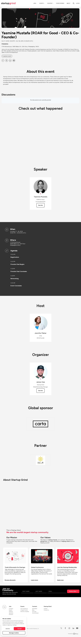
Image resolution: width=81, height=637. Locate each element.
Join (34, 3)
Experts (10, 610)
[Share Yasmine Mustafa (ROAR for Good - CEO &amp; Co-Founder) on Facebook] (3, 60)
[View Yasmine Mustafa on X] (40, 193)
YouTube (34, 611)
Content (50, 3)
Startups (11, 611)
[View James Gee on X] (40, 379)
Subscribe (72, 591)
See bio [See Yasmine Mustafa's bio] (40, 205)
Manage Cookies (14, 633)
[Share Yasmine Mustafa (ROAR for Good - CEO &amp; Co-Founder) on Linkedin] (10, 60)
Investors (11, 608)
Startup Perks (60, 3)
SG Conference (24, 608)
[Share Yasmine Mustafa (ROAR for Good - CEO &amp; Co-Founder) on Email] (14, 60)
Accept (20, 628)
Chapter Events (24, 610)
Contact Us (46, 610)
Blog (33, 610)
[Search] (73, 3)
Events (41, 3)
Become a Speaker (25, 611)
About (68, 3)
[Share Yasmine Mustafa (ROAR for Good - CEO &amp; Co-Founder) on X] (6, 60)
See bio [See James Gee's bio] (40, 390)
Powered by (73, 634)
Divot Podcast (35, 613)
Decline (8, 628)
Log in (77, 3)
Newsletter (34, 608)
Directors (11, 614)
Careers (45, 608)
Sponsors (11, 613)
